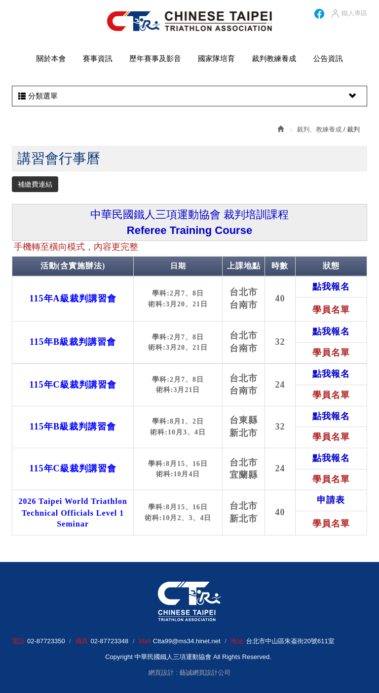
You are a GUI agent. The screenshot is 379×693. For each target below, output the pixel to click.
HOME (189, 21)
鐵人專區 (348, 14)
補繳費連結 (35, 184)
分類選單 (188, 96)
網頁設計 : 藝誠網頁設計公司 (190, 672)
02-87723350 (46, 641)
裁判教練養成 (274, 58)
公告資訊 (327, 58)
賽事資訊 (98, 58)
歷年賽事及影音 (155, 58)
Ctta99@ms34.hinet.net (187, 641)
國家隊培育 (216, 58)
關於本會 (51, 58)
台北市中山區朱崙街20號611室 (290, 641)
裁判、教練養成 (319, 129)
